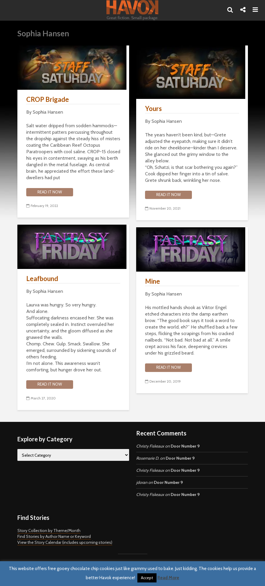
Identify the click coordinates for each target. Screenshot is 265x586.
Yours (153, 108)
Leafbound (42, 279)
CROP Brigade (47, 99)
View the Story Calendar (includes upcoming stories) (64, 542)
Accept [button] (147, 577)
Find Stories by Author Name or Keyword (54, 536)
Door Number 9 (185, 446)
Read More (168, 577)
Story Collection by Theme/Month (48, 530)
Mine (152, 281)
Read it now (49, 192)
